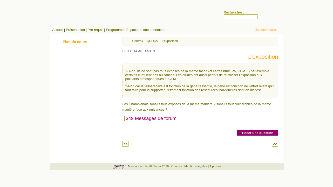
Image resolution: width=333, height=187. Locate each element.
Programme (115, 30)
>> (275, 144)
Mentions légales (195, 166)
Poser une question (258, 133)
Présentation (75, 30)
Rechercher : (234, 12)
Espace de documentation (145, 30)
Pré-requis (95, 30)
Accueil (57, 30)
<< (125, 144)
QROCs (152, 41)
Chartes (176, 166)
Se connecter (266, 30)
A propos (215, 166)
